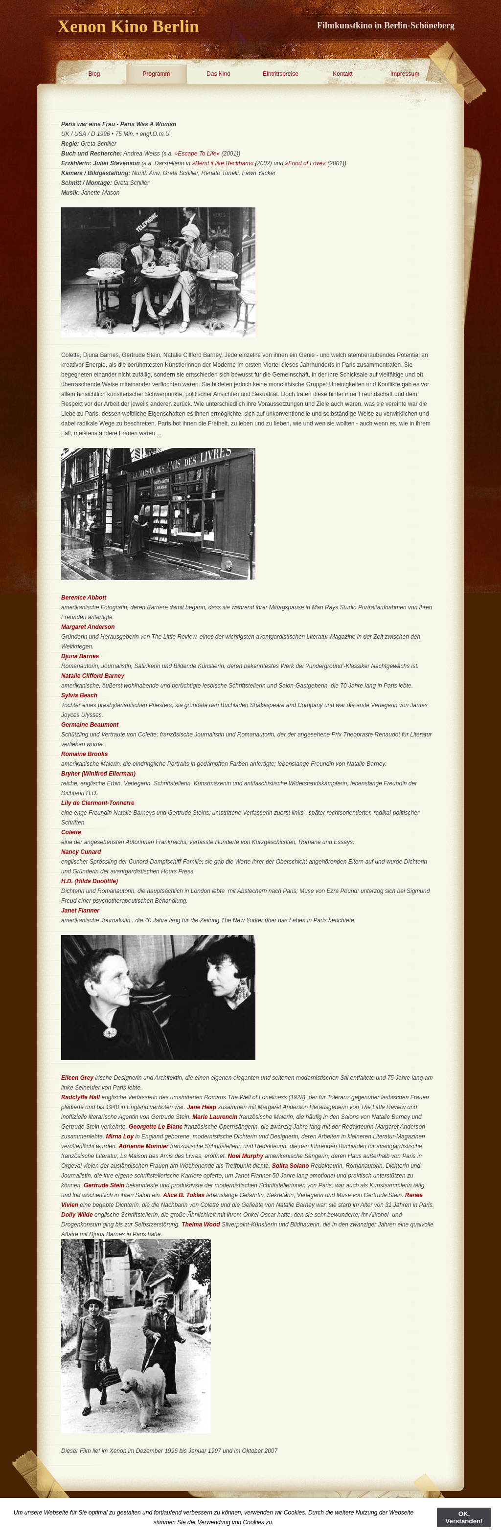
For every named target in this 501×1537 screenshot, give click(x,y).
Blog (94, 73)
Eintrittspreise (280, 73)
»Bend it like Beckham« (222, 163)
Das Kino (218, 73)
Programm (156, 73)
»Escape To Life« (197, 153)
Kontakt (343, 73)
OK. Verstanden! (463, 1517)
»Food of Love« (305, 163)
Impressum (404, 73)
